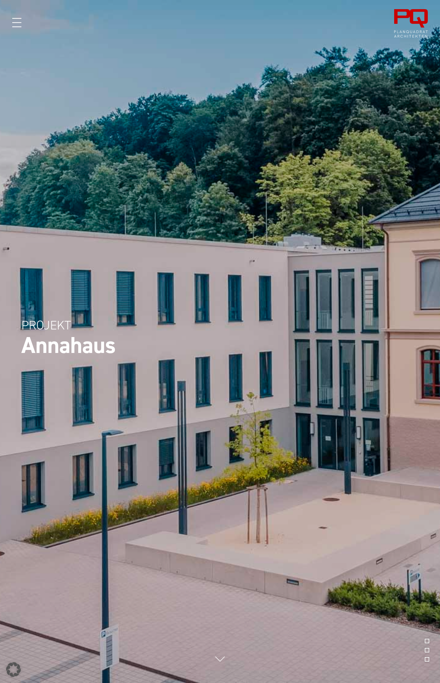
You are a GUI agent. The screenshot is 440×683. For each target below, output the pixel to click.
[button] (13, 669)
